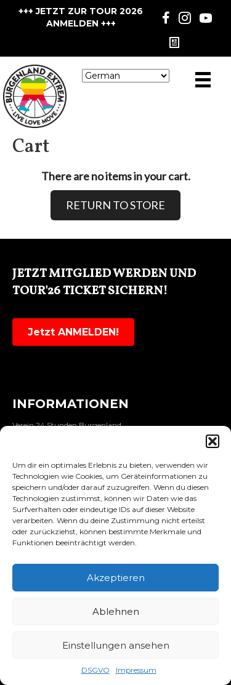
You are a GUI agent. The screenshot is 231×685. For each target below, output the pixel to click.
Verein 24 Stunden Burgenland (66, 425)
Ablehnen (115, 611)
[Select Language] (125, 75)
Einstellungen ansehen (115, 645)
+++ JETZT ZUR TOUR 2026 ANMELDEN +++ (80, 17)
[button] (212, 441)
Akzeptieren (116, 577)
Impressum (136, 670)
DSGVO (95, 670)
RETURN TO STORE (115, 205)
